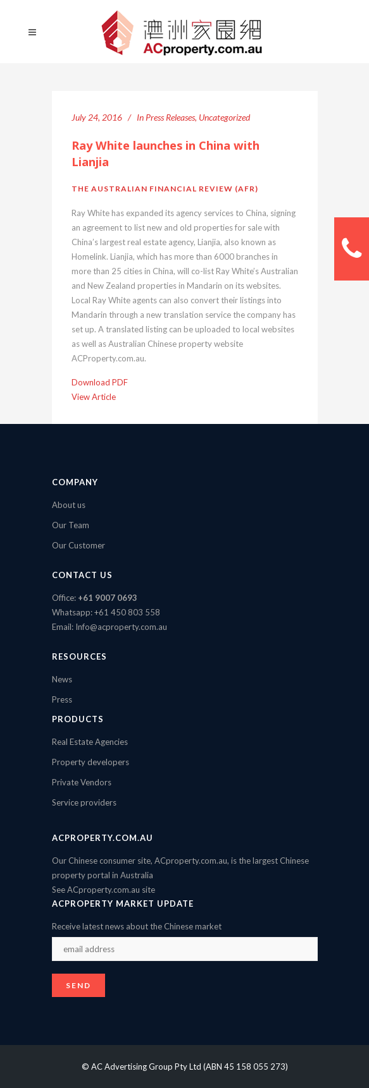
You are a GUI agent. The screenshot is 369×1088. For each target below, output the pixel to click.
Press (62, 699)
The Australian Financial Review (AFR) (165, 188)
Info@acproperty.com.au (121, 627)
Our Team (70, 525)
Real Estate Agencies (90, 742)
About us (68, 505)
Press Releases (170, 117)
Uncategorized (224, 117)
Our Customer (78, 545)
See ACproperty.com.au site (103, 890)
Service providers (84, 802)
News (62, 679)
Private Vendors (81, 782)
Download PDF (100, 382)
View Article (94, 397)
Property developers (90, 762)
